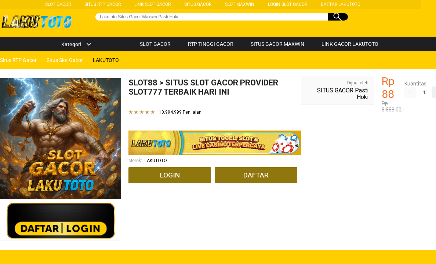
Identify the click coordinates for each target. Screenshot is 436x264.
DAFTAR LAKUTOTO (340, 4)
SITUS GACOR (197, 4)
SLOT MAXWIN (239, 4)
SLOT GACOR (58, 4)
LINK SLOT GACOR (152, 4)
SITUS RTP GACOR (102, 4)
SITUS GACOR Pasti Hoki (342, 93)
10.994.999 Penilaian (180, 112)
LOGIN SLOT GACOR (287, 4)
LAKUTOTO (156, 160)
